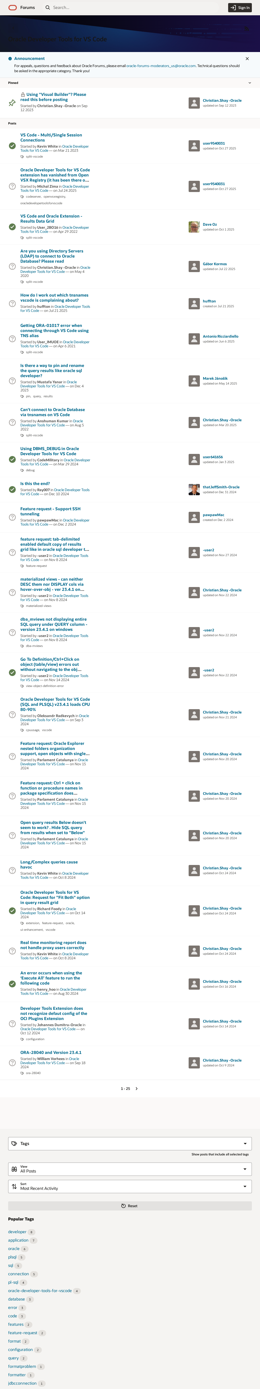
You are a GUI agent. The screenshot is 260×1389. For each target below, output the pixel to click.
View (23, 1166)
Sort (23, 1184)
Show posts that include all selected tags (220, 1154)
